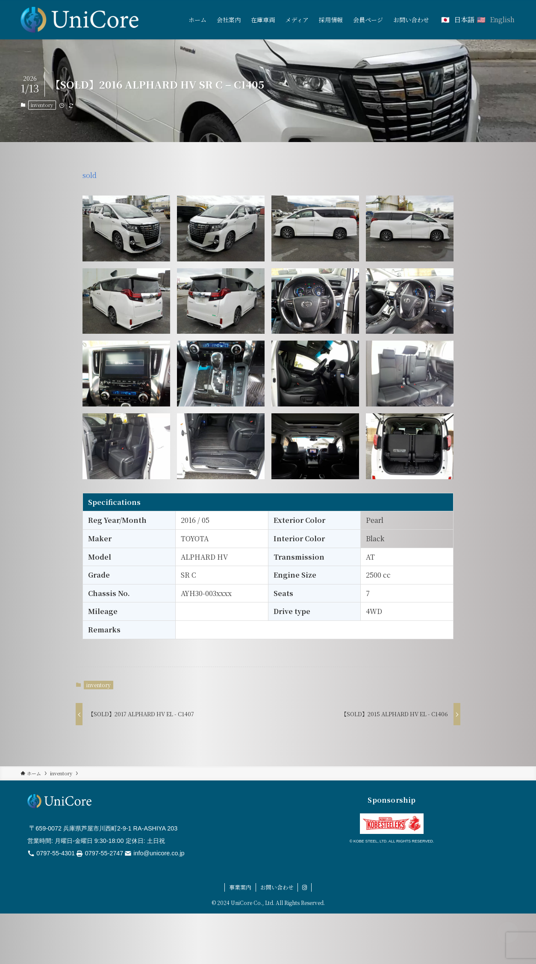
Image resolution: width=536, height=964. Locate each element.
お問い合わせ (277, 887)
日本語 (464, 19)
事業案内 (240, 887)
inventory (42, 104)
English (502, 19)
